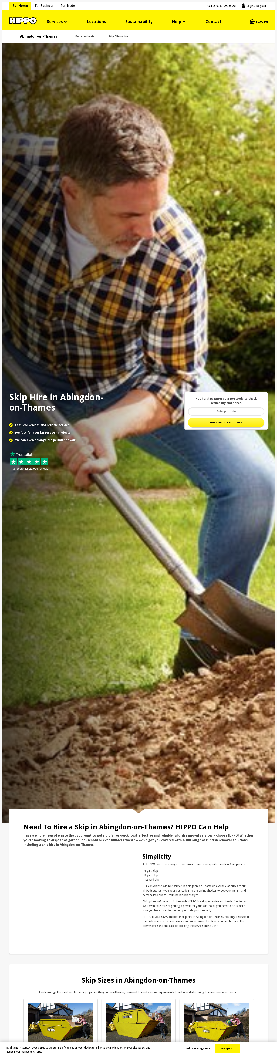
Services (55, 21)
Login (256, 5)
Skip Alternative (118, 36)
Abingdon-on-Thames (38, 36)
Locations (96, 21)
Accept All (227, 1048)
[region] (138, 1049)
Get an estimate (84, 36)
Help (176, 21)
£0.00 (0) (262, 21)
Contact (213, 21)
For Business (44, 6)
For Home (20, 6)
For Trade (68, 6)
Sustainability (139, 21)
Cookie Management (198, 1048)
